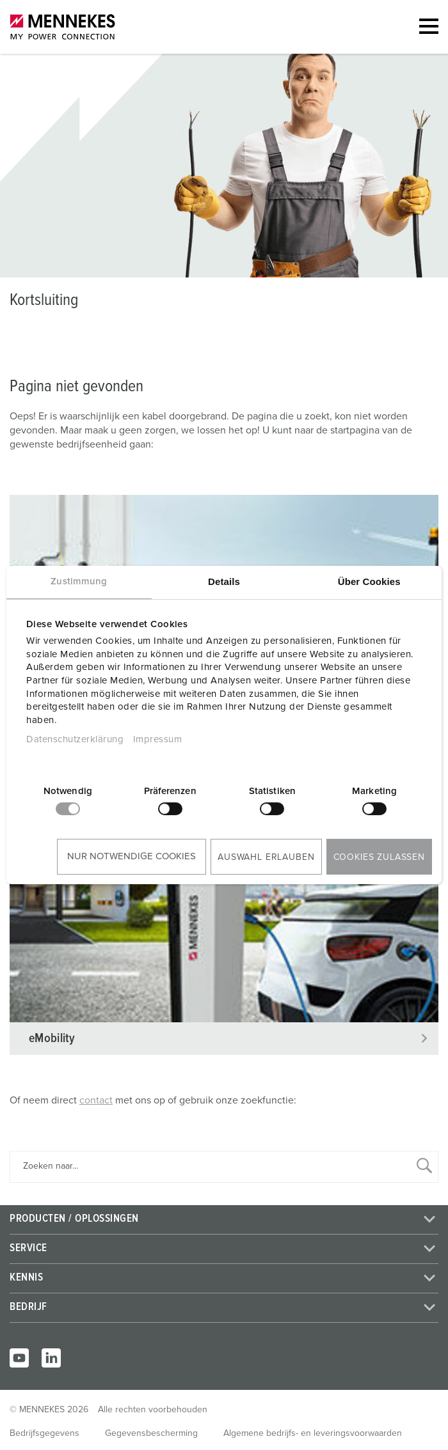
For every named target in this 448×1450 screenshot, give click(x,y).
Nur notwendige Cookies (131, 856)
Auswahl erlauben (266, 857)
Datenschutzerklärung (75, 739)
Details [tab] (224, 581)
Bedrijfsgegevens (44, 1433)
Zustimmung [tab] (79, 581)
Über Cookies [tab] (369, 581)
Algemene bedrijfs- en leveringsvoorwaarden (312, 1433)
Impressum (157, 739)
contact (96, 1100)
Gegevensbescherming (151, 1433)
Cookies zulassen (379, 857)
